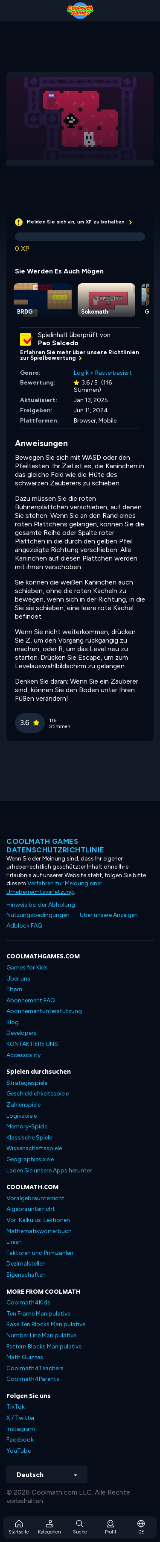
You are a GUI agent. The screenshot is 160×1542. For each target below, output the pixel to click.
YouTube (18, 1450)
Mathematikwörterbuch (39, 1231)
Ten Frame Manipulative (38, 1313)
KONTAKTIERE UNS (32, 1044)
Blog (12, 1022)
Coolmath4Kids (28, 1302)
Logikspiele (21, 1115)
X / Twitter (20, 1418)
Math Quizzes (24, 1357)
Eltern (14, 989)
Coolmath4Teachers (35, 1368)
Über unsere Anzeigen (109, 915)
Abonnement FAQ (30, 1000)
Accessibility (23, 1055)
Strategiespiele (26, 1083)
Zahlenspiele (23, 1104)
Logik (81, 372)
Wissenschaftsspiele (34, 1148)
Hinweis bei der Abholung (40, 904)
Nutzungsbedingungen (38, 915)
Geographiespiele (30, 1159)
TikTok (15, 1406)
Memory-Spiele (26, 1126)
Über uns (18, 978)
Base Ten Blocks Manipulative (45, 1324)
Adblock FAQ (24, 925)
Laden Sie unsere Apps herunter (49, 1170)
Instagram (20, 1429)
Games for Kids (27, 967)
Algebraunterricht (30, 1209)
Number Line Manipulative (41, 1335)
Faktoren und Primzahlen (39, 1253)
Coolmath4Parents (32, 1379)
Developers (21, 1033)
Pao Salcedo (58, 343)
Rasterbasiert (113, 372)
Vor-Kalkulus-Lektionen (38, 1220)
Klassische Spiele (29, 1137)
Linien (14, 1241)
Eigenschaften (26, 1274)
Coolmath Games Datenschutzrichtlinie (55, 845)
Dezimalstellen (26, 1263)
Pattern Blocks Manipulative (43, 1346)
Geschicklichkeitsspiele (37, 1093)
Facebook (20, 1439)
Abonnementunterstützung (44, 1011)
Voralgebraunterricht (35, 1198)
